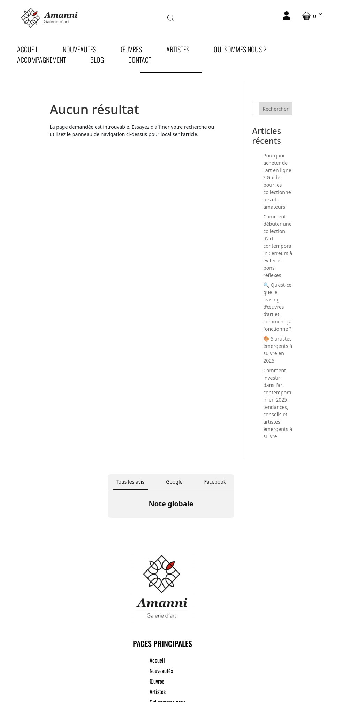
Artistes (177, 50)
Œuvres (131, 50)
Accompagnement (41, 61)
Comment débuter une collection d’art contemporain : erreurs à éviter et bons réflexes (277, 245)
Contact (139, 61)
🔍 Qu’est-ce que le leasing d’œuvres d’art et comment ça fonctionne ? (277, 307)
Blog (97, 61)
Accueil (27, 50)
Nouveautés (79, 50)
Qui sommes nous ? (240, 50)
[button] (107, 524)
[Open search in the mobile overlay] (170, 18)
